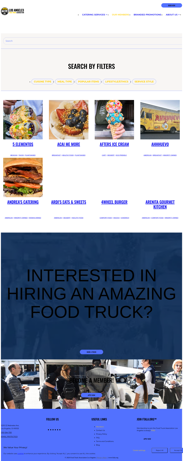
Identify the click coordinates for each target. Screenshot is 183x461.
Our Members (120, 14)
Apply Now (91, 395)
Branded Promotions (147, 14)
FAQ (98, 438)
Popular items (88, 81)
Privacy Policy (101, 434)
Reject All (159, 450)
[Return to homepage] (12, 11)
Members (100, 427)
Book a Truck (91, 352)
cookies (21, 454)
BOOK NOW (171, 5)
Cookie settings (139, 450)
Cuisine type (42, 81)
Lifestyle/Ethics (116, 81)
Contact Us (100, 430)
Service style (144, 81)
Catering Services (94, 14)
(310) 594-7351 (6, 433)
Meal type (65, 81)
